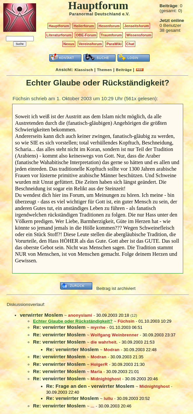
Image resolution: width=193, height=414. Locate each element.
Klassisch (84, 70)
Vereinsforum (90, 44)
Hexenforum (109, 26)
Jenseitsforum (136, 26)
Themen (104, 70)
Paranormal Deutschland (95, 14)
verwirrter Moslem (41, 315)
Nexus (68, 44)
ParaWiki (114, 44)
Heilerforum (84, 26)
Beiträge (124, 70)
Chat (130, 44)
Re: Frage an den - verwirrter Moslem (90, 386)
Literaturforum (58, 35)
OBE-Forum (86, 35)
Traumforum (111, 35)
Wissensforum (138, 35)
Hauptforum (59, 26)
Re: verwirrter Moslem (59, 327)
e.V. (126, 14)
